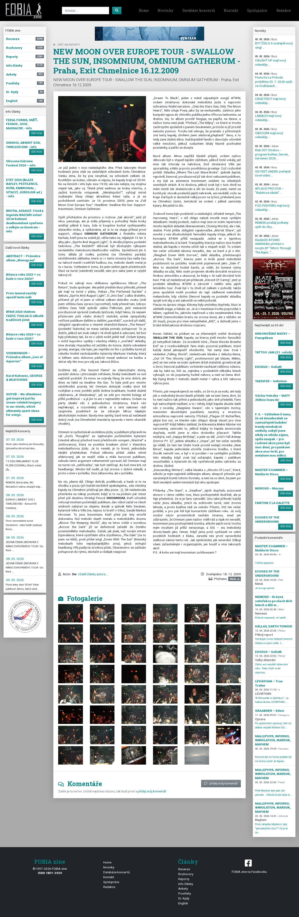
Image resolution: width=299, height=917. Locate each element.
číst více (36, 133)
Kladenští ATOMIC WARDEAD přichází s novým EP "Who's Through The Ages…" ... (273, 244)
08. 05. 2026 (15, 495)
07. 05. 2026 (15, 439)
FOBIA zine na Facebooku (249, 866)
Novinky (165, 10)
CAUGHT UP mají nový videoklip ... (270, 60)
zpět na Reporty (66, 44)
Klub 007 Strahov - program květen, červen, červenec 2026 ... (272, 152)
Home (144, 10)
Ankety (183, 888)
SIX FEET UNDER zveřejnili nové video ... (273, 171)
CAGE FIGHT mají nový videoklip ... (270, 99)
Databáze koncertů (198, 10)
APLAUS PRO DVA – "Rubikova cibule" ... (269, 188)
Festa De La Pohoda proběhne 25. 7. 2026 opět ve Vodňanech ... (273, 80)
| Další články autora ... (93, 574)
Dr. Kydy (183, 898)
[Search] (85, 10)
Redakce (283, 10)
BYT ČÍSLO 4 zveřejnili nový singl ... (274, 43)
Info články (185, 884)
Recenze (184, 869)
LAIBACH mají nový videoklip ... (268, 116)
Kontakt (231, 10)
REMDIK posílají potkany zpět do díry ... (271, 223)
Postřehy (184, 893)
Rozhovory (185, 874)
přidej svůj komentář (221, 783)
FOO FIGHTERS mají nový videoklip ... (272, 205)
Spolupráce (257, 10)
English (183, 903)
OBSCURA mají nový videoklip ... (269, 133)
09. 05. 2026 (15, 580)
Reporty (183, 879)
